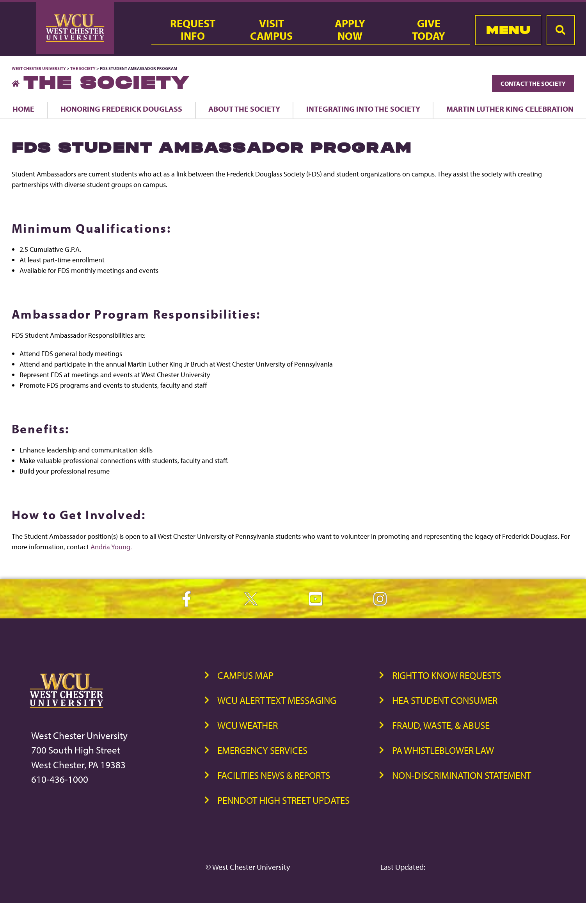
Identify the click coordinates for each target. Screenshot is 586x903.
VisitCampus (271, 29)
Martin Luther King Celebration (510, 109)
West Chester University (39, 68)
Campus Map (245, 675)
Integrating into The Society (363, 109)
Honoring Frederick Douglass (121, 109)
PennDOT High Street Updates (283, 800)
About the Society (244, 109)
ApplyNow (350, 29)
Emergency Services (262, 750)
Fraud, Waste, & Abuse (441, 725)
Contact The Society (533, 83)
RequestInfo (192, 29)
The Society (83, 68)
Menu (508, 30)
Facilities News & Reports (273, 775)
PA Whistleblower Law (443, 750)
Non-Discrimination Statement (461, 775)
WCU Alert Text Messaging (276, 700)
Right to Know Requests (446, 675)
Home (23, 109)
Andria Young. (111, 546)
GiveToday (428, 29)
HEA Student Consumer (444, 700)
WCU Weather (247, 725)
